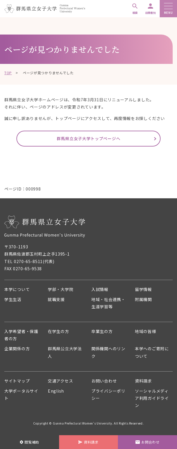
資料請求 (143, 381)
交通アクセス (60, 381)
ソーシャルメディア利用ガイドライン (152, 398)
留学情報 (143, 289)
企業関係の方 (17, 348)
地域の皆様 (145, 331)
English (56, 391)
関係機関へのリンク (108, 352)
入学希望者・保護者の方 (21, 334)
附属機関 (143, 299)
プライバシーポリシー (108, 394)
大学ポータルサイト (21, 394)
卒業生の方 (102, 331)
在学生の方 (58, 331)
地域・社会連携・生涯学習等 (108, 302)
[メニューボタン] (168, 6)
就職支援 (56, 299)
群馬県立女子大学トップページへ (88, 138)
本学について (17, 289)
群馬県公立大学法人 (65, 352)
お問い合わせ (104, 381)
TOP (8, 72)
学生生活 (12, 299)
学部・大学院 (60, 289)
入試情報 (99, 289)
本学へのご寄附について (152, 352)
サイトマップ (17, 381)
